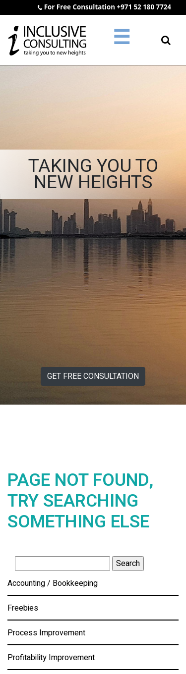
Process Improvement (46, 633)
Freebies (22, 608)
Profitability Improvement (51, 658)
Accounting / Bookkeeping (52, 583)
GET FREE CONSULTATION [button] (93, 376)
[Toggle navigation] (121, 40)
